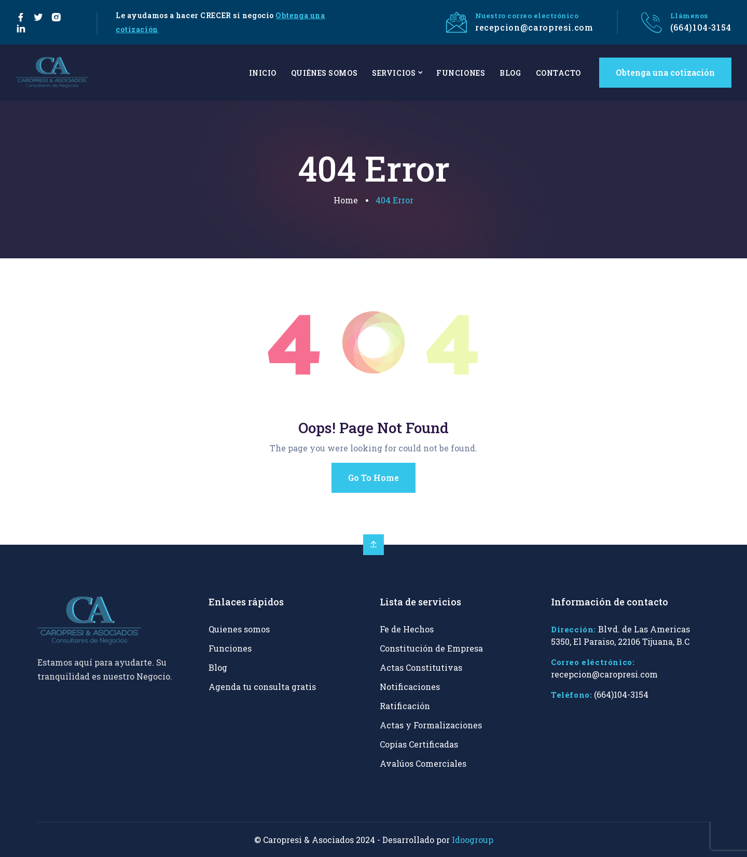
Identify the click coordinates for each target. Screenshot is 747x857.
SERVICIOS (394, 73)
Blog (218, 667)
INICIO (262, 73)
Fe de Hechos (407, 629)
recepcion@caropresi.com (534, 27)
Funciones (230, 648)
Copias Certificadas (419, 744)
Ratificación (405, 705)
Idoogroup (472, 839)
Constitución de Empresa (431, 648)
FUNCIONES (460, 73)
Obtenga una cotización (665, 72)
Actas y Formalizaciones (431, 725)
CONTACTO (558, 73)
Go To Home (373, 477)
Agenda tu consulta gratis (262, 686)
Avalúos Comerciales (423, 763)
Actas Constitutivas (421, 667)
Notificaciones (410, 686)
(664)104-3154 (700, 27)
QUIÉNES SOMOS (324, 73)
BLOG (510, 73)
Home (346, 200)
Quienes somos (239, 629)
